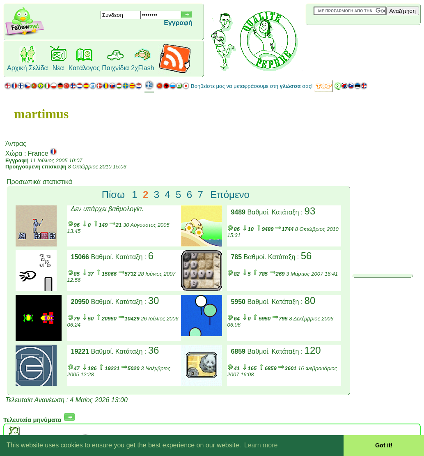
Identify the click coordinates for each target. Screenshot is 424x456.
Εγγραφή (178, 22)
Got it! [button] (383, 445)
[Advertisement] (355, 38)
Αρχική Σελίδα (27, 67)
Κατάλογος (84, 67)
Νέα (58, 67)
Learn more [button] (261, 445)
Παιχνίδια (115, 67)
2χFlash (142, 67)
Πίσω (113, 194)
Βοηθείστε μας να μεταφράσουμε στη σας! (252, 86)
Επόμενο (230, 194)
